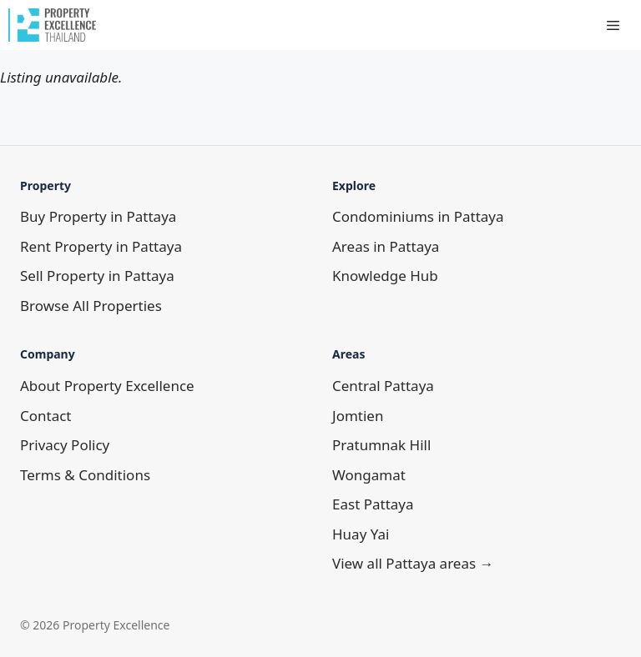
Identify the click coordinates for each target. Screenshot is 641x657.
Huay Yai (360, 534)
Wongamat (369, 474)
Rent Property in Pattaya (101, 246)
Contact (46, 415)
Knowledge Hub (385, 275)
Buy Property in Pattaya (98, 216)
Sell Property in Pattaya (97, 275)
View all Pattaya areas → (413, 563)
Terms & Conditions (85, 474)
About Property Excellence (107, 385)
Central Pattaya (383, 385)
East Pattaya (373, 504)
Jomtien (357, 415)
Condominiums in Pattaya (418, 216)
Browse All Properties (91, 305)
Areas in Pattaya (385, 246)
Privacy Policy (64, 444)
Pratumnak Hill (381, 444)
